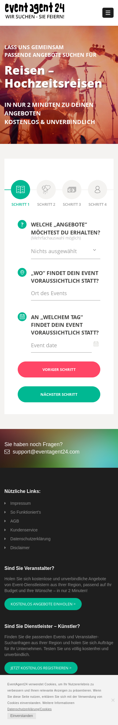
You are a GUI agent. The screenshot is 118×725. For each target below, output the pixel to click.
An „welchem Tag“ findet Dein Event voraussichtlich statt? (58, 324)
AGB (14, 521)
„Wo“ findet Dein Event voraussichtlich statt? (58, 276)
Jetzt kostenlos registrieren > (41, 668)
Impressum (20, 503)
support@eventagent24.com (46, 452)
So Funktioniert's (25, 512)
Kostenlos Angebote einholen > (43, 604)
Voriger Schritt (59, 369)
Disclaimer (20, 547)
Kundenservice (24, 530)
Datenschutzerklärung (30, 538)
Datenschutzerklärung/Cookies (29, 709)
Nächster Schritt (59, 394)
